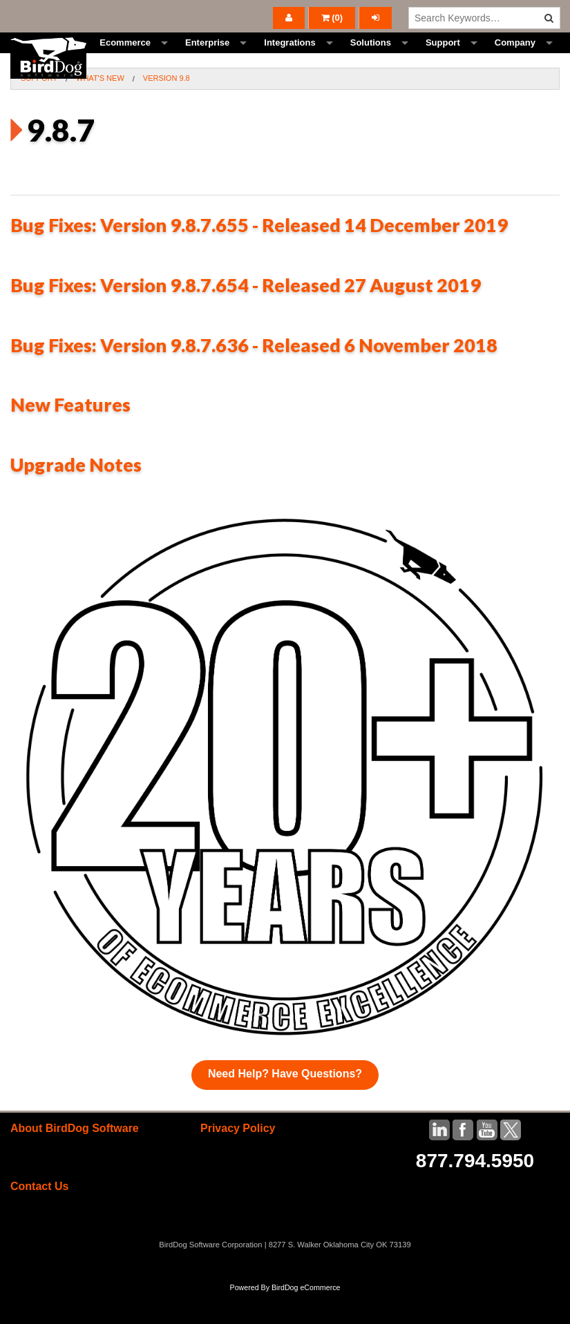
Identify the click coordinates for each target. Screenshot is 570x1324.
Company (515, 58)
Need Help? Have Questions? (285, 1105)
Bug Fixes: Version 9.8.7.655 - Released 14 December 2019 (259, 255)
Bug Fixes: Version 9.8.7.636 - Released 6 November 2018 (253, 376)
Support (443, 58)
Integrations (289, 58)
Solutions (370, 58)
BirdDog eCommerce (306, 1318)
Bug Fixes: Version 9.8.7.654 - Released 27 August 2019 (245, 316)
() (332, 17)
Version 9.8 (166, 109)
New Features (70, 435)
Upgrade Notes (76, 495)
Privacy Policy (238, 1159)
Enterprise (207, 58)
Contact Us (39, 1217)
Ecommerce (125, 58)
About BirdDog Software (74, 1159)
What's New (100, 109)
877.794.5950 (475, 1191)
